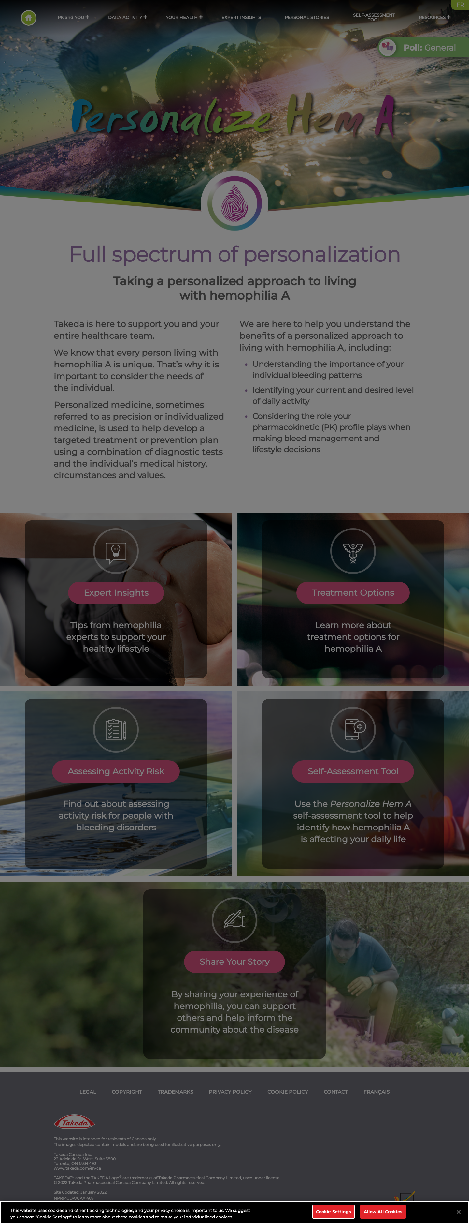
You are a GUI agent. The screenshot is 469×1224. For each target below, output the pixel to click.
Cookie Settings (333, 1211)
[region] (234, 1212)
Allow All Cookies (383, 1211)
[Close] (458, 1212)
